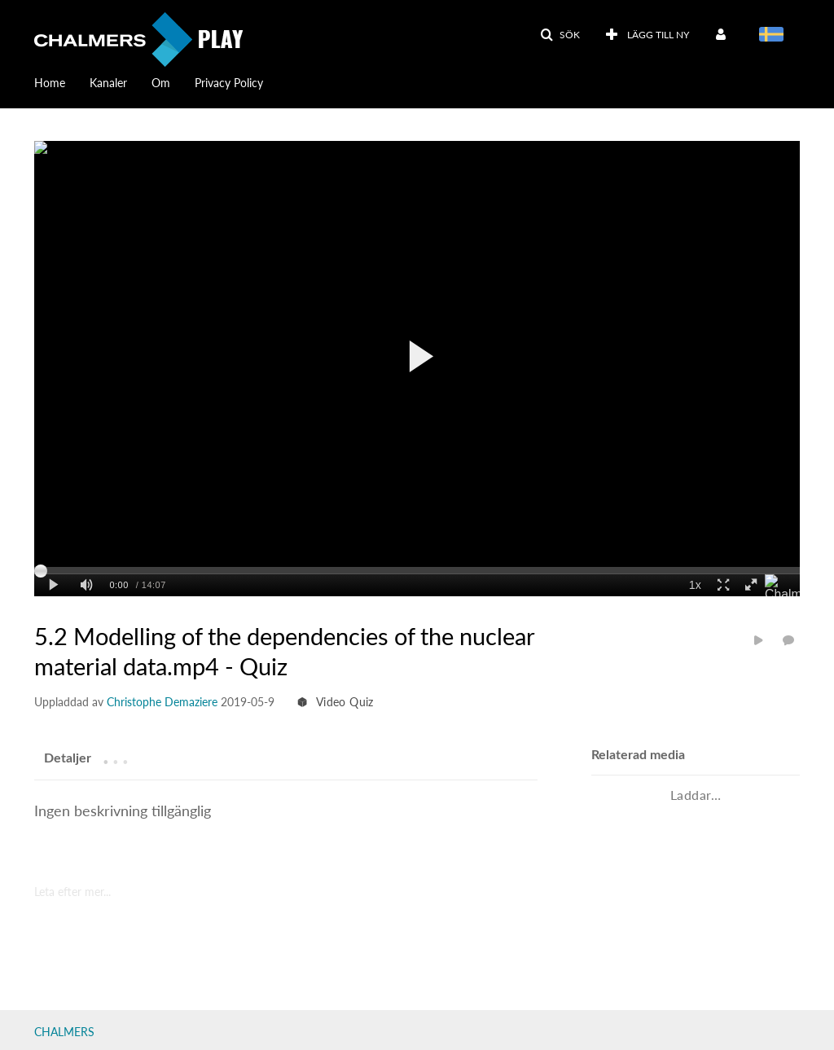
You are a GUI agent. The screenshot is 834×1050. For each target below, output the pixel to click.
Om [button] (160, 83)
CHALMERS (64, 1032)
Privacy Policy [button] (229, 83)
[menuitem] (62, 81)
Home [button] (49, 83)
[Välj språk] (774, 35)
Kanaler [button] (108, 83)
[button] (559, 35)
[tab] (67, 757)
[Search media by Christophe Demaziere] (162, 702)
